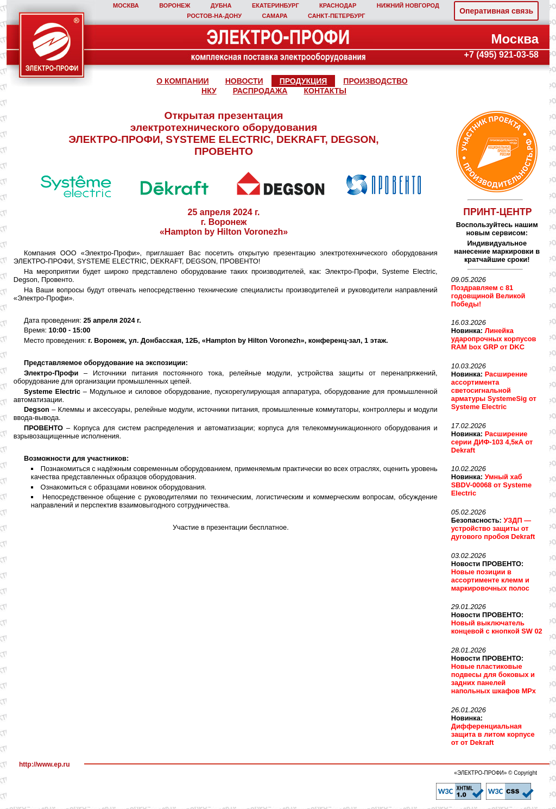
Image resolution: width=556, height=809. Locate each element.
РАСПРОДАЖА (260, 90)
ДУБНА (221, 5)
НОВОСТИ (244, 81)
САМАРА (274, 15)
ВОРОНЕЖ (174, 5)
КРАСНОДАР (337, 5)
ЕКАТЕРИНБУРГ (275, 5)
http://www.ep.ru (44, 764)
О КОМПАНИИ (182, 81)
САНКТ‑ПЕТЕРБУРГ (336, 15)
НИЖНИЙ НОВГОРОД (408, 5)
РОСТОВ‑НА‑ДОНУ (214, 15)
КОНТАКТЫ (325, 90)
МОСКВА (126, 5)
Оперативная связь (496, 11)
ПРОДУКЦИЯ (303, 81)
